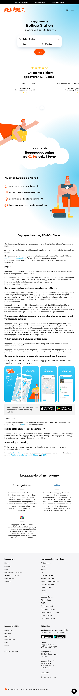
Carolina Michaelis (47, 584)
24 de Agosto (46, 588)
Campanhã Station (48, 618)
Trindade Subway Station (50, 581)
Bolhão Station (46, 615)
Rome (6, 645)
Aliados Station (46, 600)
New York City (9, 639)
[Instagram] (48, 677)
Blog (6, 569)
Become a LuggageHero (13, 572)
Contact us (45, 672)
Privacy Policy (9, 578)
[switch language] (67, 9)
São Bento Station (47, 578)
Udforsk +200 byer (11, 651)
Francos (44, 594)
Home (6, 563)
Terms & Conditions (11, 575)
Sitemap (7, 581)
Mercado (44, 566)
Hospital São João (48, 575)
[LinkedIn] (54, 677)
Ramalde (44, 591)
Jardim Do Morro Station (50, 612)
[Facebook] (41, 677)
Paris (6, 642)
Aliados (43, 569)
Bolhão (43, 603)
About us (7, 566)
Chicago (7, 633)
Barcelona (8, 630)
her (22, 424)
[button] (74, 691)
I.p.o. (42, 572)
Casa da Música (47, 597)
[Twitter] (44, 677)
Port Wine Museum (48, 609)
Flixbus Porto (46, 563)
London (7, 636)
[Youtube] (51, 677)
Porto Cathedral (47, 606)
